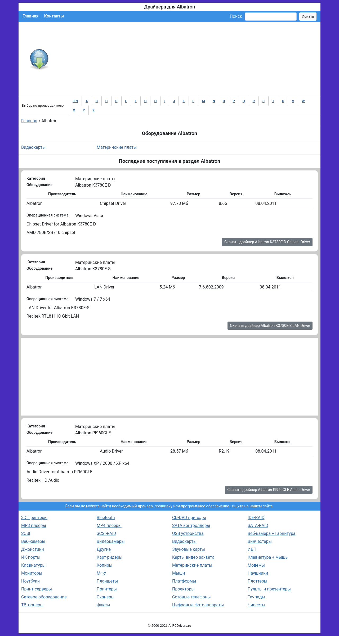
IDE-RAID (256, 517)
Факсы (103, 604)
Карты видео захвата (193, 557)
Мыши (178, 573)
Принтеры (107, 589)
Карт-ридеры (109, 557)
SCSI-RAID (106, 533)
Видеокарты (33, 147)
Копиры (104, 565)
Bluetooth (106, 517)
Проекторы (183, 589)
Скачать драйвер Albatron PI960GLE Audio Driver (268, 490)
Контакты (54, 16)
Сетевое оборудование (44, 596)
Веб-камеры (33, 541)
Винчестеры (260, 541)
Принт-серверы (36, 589)
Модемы (256, 565)
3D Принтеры (34, 517)
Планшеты (107, 581)
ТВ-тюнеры (32, 604)
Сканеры (105, 596)
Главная (30, 16)
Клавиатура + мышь (268, 557)
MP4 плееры (109, 525)
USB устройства (188, 533)
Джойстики (32, 549)
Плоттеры (257, 581)
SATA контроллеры (191, 525)
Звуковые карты (188, 549)
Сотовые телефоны (191, 596)
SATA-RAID (258, 525)
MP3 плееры (33, 525)
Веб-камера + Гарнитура (272, 533)
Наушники (258, 573)
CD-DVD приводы (189, 517)
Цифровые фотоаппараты (198, 604)
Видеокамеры (111, 541)
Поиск (236, 16)
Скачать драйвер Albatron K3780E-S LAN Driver (270, 325)
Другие (104, 549)
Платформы (184, 581)
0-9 (75, 101)
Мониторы (31, 573)
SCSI (25, 533)
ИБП (252, 549)
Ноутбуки (30, 581)
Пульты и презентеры (269, 589)
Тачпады (256, 596)
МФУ (101, 573)
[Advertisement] (186, 59)
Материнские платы (117, 147)
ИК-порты (30, 557)
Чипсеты (256, 604)
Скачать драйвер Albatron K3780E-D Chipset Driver (267, 242)
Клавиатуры (33, 565)
